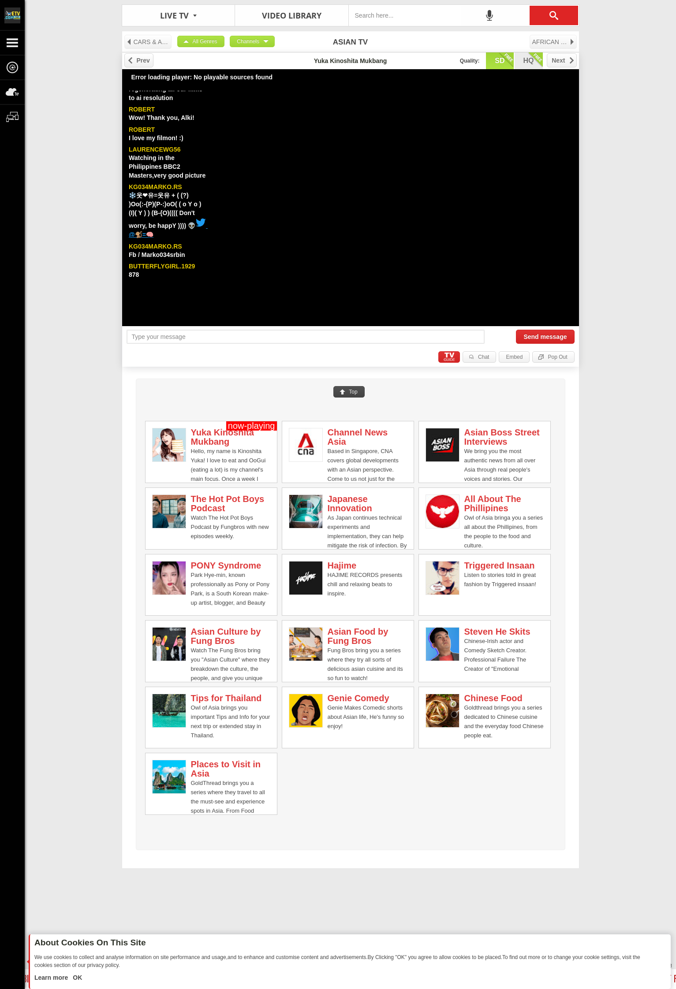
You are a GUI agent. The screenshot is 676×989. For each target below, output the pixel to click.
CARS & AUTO (149, 41)
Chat (483, 357)
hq (533, 59)
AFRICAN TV (553, 41)
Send (545, 336)
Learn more (52, 977)
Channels (248, 41)
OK (76, 977)
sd (504, 59)
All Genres (205, 41)
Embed (514, 357)
